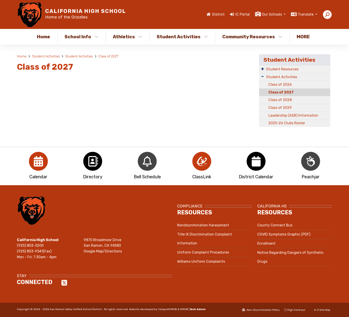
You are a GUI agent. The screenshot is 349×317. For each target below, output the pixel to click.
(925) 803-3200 (30, 245)
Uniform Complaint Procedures (203, 252)
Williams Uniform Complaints (201, 261)
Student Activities (182, 36)
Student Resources (282, 69)
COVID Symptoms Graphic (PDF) (283, 234)
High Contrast (296, 309)
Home (43, 36)
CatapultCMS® (167, 309)
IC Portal (242, 14)
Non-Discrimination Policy (261, 309)
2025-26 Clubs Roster (286, 123)
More (304, 36)
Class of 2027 (108, 56)
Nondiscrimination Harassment (203, 225)
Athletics (127, 36)
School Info (81, 36)
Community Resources (252, 36)
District (218, 14)
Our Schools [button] (272, 14)
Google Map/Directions (103, 251)
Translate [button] (306, 14)
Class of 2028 (280, 100)
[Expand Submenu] (263, 68)
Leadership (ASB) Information (293, 115)
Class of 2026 (280, 84)
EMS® (184, 309)
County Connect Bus (274, 225)
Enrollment (266, 243)
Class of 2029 (280, 108)
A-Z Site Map (319, 309)
